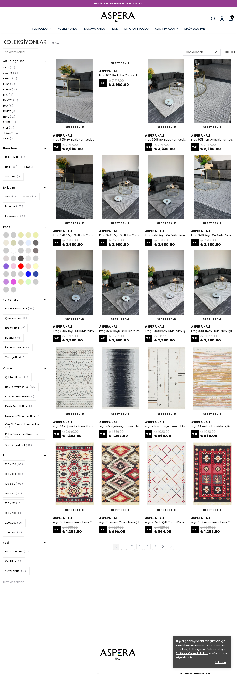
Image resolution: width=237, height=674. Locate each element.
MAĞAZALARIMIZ (194, 29)
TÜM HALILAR (42, 29)
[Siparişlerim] (221, 18)
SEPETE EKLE (74, 127)
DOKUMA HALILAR (95, 29)
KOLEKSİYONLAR (68, 29)
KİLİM (115, 29)
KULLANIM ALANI (167, 29)
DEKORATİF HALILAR (136, 29)
